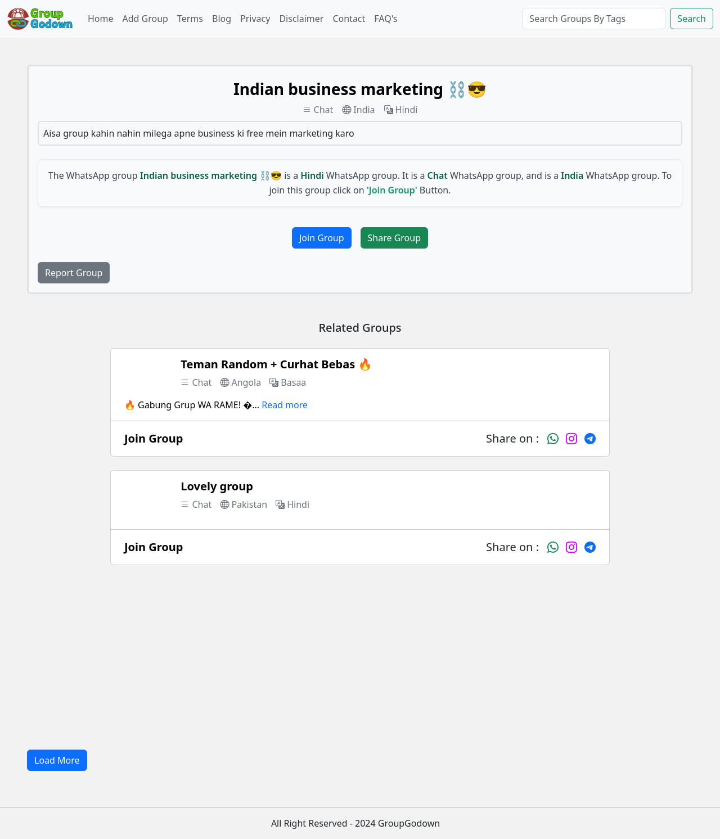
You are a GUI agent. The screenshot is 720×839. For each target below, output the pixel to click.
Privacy (255, 18)
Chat (318, 109)
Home (101, 18)
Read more (285, 405)
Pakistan (243, 504)
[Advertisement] (360, 657)
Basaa (287, 382)
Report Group (73, 273)
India (358, 109)
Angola (240, 382)
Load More (57, 760)
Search (691, 18)
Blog (221, 18)
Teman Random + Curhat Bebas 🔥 (276, 364)
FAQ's (385, 18)
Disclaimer (301, 18)
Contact (348, 18)
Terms (190, 18)
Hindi (401, 109)
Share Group (394, 238)
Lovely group (217, 486)
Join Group (321, 238)
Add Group (145, 18)
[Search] (593, 18)
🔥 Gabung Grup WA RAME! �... (191, 405)
